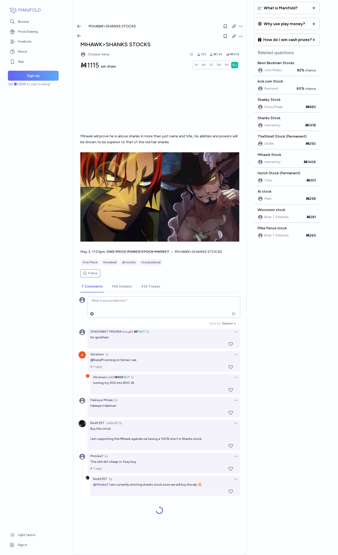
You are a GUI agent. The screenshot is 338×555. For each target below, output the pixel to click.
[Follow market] (225, 36)
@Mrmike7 (101, 485)
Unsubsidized (151, 262)
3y (106, 456)
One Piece (90, 262)
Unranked (110, 262)
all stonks (129, 262)
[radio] (196, 65)
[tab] (92, 286)
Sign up (33, 75)
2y (115, 400)
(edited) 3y (114, 423)
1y (147, 332)
